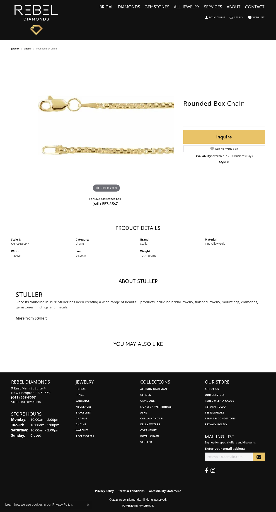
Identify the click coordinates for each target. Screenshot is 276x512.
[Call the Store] (23, 397)
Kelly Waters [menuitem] (150, 424)
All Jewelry (186, 7)
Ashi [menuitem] (143, 412)
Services (213, 7)
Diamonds (129, 7)
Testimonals (214, 412)
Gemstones (157, 7)
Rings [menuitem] (80, 394)
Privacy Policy (216, 424)
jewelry (15, 48)
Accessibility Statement (165, 491)
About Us (212, 389)
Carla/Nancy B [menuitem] (151, 418)
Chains (27, 48)
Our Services (215, 394)
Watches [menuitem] (82, 430)
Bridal (106, 7)
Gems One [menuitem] (147, 400)
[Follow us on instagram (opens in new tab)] (213, 470)
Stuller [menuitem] (146, 442)
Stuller (144, 244)
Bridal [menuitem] (81, 389)
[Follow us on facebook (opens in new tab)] (206, 470)
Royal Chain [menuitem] (149, 436)
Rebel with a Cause (219, 400)
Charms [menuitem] (81, 418)
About (233, 7)
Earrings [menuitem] (83, 400)
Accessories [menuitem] (85, 436)
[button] (215, 17)
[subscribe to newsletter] (259, 457)
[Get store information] (26, 402)
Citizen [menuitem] (145, 394)
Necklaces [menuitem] (84, 406)
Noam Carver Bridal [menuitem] (156, 406)
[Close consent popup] (88, 504)
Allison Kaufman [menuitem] (153, 389)
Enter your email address (225, 448)
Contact (254, 7)
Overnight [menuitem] (148, 430)
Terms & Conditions (220, 418)
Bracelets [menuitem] (83, 412)
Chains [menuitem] (81, 424)
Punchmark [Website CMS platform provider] (146, 505)
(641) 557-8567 (105, 203)
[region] (106, 125)
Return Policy (216, 406)
